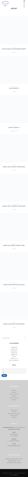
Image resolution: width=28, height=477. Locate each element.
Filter (4, 375)
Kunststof (13, 351)
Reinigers (13, 354)
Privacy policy (14, 415)
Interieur (13, 349)
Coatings (13, 347)
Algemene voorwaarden (14, 413)
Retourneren (14, 410)
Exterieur (14, 392)
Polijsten (13, 352)
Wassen (13, 358)
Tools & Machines (14, 394)
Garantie (14, 411)
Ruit (13, 356)
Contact (14, 417)
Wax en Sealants (13, 360)
